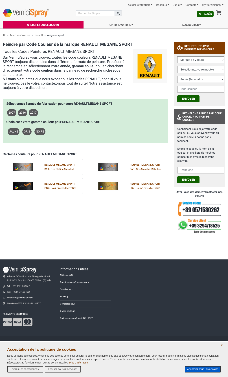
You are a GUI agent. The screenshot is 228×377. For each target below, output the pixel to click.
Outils (176, 4)
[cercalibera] (200, 170)
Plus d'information (79, 362)
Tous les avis (66, 289)
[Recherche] (95, 13)
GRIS (27, 131)
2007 (11, 112)
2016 (22, 112)
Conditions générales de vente (74, 282)
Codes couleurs (67, 311)
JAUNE (13, 131)
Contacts (190, 4)
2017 (33, 112)
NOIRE (40, 131)
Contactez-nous (67, 304)
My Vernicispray (211, 4)
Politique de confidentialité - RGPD (76, 318)
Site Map (64, 296)
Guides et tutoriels (139, 4)
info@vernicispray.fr (23, 297)
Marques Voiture (20, 35)
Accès (205, 13)
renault (39, 35)
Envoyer (188, 98)
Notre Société (66, 275)
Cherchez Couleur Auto (43, 24)
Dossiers (161, 4)
